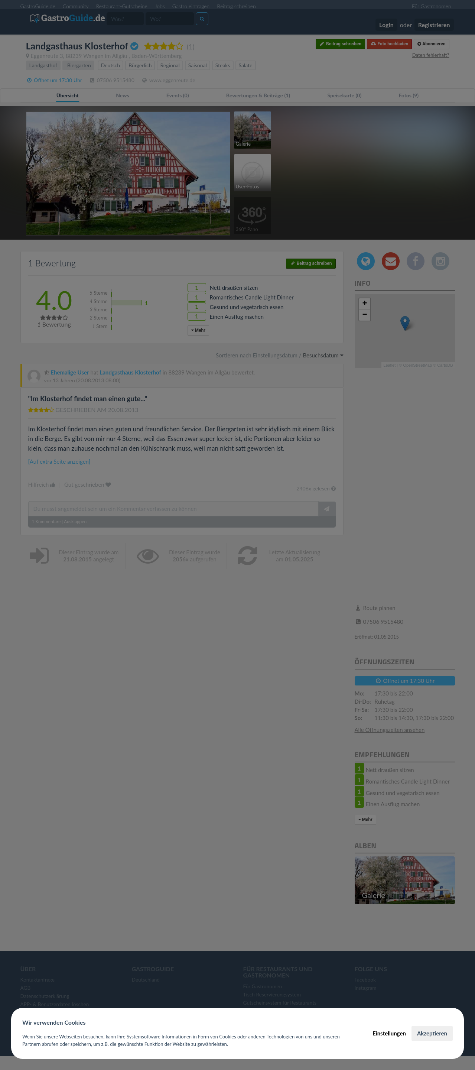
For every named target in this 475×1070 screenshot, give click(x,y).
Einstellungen (389, 1033)
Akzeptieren (432, 1033)
